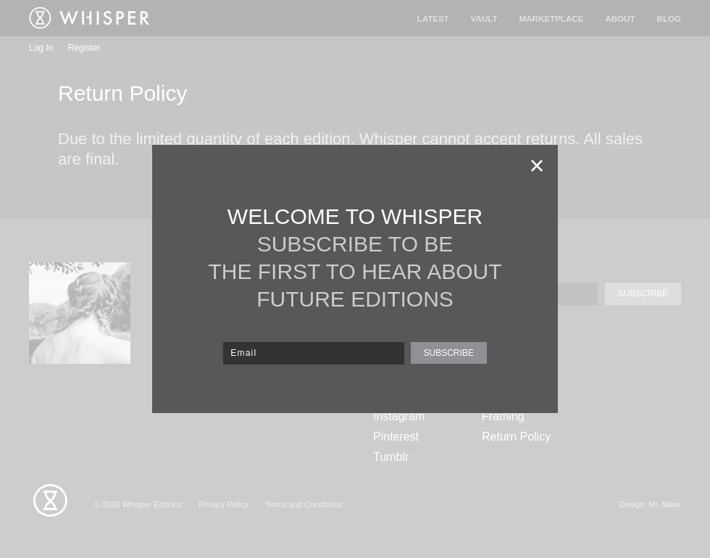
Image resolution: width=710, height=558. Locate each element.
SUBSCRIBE (448, 353)
